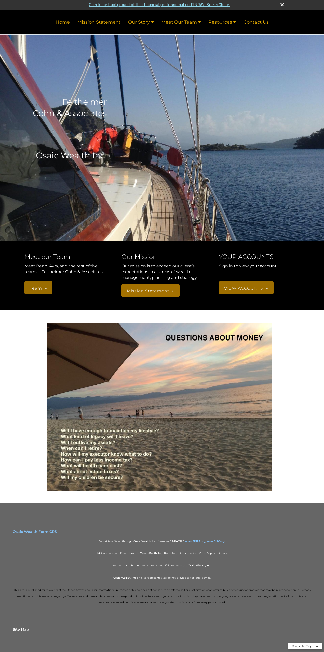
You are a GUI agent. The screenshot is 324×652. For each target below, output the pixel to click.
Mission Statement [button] (148, 291)
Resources (220, 22)
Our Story (139, 22)
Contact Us (256, 22)
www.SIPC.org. (216, 541)
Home (63, 22)
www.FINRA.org (195, 541)
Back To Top (305, 646)
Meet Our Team (179, 22)
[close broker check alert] (282, 5)
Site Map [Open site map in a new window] (21, 629)
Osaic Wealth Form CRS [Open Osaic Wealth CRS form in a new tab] (35, 531)
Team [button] (36, 288)
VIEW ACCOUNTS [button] (243, 288)
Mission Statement (98, 22)
